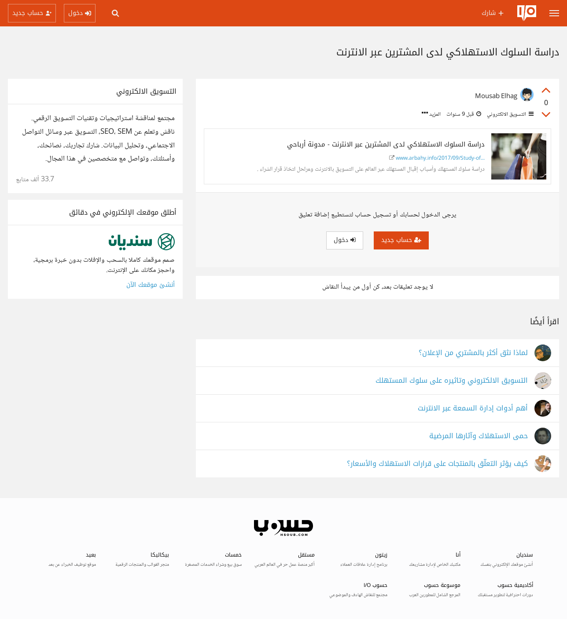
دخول (345, 240)
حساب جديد (401, 240)
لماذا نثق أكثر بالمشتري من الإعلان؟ (473, 353)
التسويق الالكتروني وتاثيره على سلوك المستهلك (452, 381)
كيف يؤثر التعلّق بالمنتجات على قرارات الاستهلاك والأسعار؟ (437, 464)
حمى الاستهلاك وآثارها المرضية (478, 436)
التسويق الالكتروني (510, 114)
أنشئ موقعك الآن (150, 285)
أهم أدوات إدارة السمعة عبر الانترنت (473, 408)
